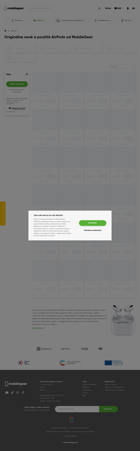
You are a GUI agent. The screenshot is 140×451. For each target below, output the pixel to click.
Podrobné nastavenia (92, 230)
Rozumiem (92, 223)
